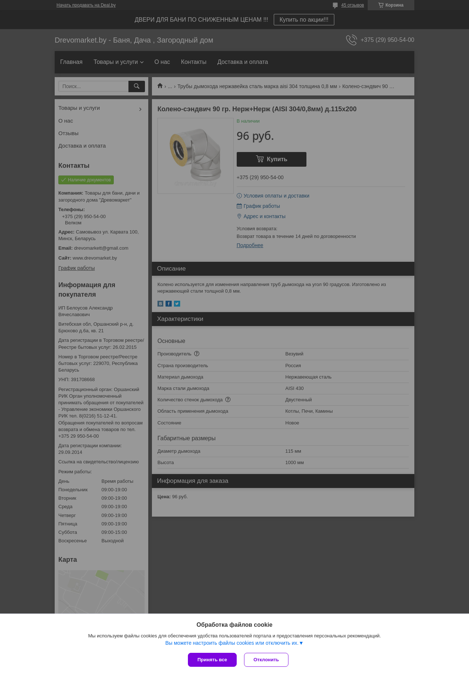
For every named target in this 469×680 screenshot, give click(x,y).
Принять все (212, 659)
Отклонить (266, 659)
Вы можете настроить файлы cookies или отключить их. (231, 643)
